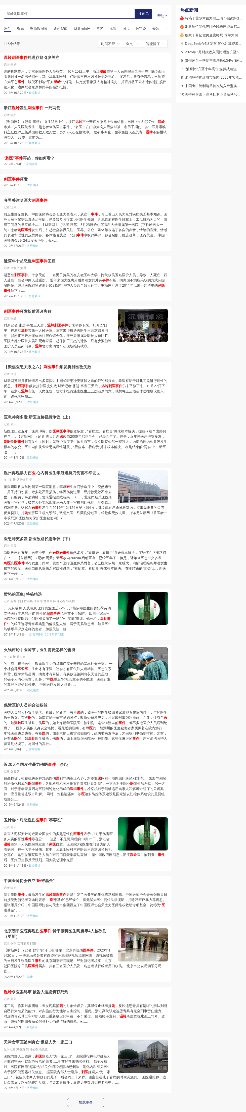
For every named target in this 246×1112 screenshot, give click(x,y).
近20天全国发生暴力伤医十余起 (36, 764)
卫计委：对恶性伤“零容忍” (33, 820)
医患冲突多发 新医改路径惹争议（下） (38, 538)
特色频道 (35, 296)
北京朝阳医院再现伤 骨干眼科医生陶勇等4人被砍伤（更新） (55, 933)
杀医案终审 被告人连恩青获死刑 (36, 992)
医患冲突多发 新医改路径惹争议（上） (38, 417)
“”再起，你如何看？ (29, 158)
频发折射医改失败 (27, 311)
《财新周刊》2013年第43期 (45, 634)
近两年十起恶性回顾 (29, 261)
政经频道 (35, 93)
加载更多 (86, 1102)
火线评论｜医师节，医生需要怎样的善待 (39, 649)
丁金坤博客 (32, 749)
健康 (30, 977)
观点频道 (31, 164)
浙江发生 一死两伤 (32, 107)
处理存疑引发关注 (31, 57)
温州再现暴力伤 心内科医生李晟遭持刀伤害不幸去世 (52, 473)
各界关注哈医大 (25, 200)
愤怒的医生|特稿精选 (23, 594)
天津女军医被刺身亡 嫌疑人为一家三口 (38, 1042)
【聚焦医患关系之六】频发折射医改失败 (47, 367)
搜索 (143, 13)
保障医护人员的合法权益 (25, 705)
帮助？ (162, 15)
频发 (16, 179)
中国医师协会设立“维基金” (29, 880)
